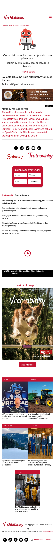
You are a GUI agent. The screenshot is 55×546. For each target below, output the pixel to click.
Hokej (6, 379)
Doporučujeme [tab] (22, 195)
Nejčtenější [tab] (7, 195)
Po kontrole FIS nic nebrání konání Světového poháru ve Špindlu (27, 129)
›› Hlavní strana (27, 71)
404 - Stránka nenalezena (19, 26)
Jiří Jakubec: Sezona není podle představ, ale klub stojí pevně (14, 416)
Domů (4, 26)
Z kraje (33, 379)
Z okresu (8, 426)
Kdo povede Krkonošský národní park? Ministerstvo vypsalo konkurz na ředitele (26, 119)
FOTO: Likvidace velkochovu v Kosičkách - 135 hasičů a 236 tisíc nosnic (27, 509)
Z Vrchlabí (34, 426)
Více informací (27, 365)
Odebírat (34, 182)
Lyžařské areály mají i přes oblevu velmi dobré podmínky (13, 463)
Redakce (48, 540)
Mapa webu (38, 540)
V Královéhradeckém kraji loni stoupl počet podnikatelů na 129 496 (39, 416)
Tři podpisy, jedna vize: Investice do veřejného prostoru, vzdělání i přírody (39, 463)
